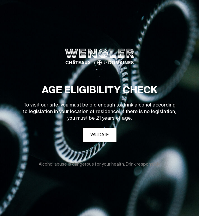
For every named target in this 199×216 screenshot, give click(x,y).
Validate (99, 135)
